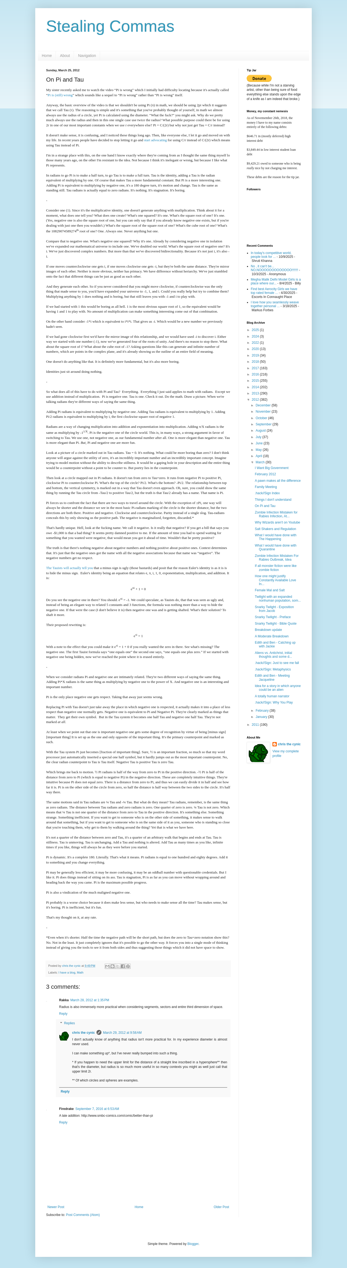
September (264, 424)
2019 (256, 355)
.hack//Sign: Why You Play (274, 702)
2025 (256, 330)
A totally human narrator (272, 696)
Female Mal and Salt (270, 590)
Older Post (221, 1207)
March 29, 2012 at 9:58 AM (122, 1033)
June (260, 443)
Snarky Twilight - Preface (273, 617)
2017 (256, 368)
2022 (256, 343)
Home (47, 55)
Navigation (87, 55)
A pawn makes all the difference (278, 481)
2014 (256, 387)
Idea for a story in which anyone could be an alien (278, 688)
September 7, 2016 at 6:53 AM (97, 1109)
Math (80, 972)
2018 (256, 362)
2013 (256, 393)
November (264, 411)
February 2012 (265, 474)
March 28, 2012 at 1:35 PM (89, 1000)
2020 (256, 349)
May (259, 450)
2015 (256, 381)
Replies (69, 1023)
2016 (256, 374)
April (259, 456)
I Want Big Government (271, 468)
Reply (63, 1014)
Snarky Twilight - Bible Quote (276, 623)
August (261, 430)
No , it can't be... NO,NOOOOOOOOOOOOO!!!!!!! (274, 268)
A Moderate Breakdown (272, 636)
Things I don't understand (273, 500)
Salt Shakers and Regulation (275, 529)
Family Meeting (266, 487)
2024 (256, 336)
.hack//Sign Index (267, 493)
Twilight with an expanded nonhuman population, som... (278, 598)
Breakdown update (268, 630)
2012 (256, 400)
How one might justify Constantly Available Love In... (275, 580)
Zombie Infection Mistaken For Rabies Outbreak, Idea (276, 557)
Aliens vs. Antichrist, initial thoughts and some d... (273, 655)
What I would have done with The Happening (275, 537)
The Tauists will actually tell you (69, 568)
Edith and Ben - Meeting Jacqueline (272, 677)
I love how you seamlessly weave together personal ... (275, 304)
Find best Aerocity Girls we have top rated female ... (274, 291)
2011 (256, 725)
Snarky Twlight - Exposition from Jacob (274, 609)
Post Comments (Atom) (83, 1215)
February (262, 710)
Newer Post (55, 1207)
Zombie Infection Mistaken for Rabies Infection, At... (276, 514)
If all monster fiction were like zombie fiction (276, 568)
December (264, 405)
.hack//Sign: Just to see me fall (277, 663)
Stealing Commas (110, 26)
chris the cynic (83, 1033)
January (262, 717)
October (262, 418)
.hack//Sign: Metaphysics (273, 669)
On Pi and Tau (265, 506)
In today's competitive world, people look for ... (271, 255)
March (261, 462)
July (259, 437)
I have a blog (67, 972)
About (65, 55)
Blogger (192, 1244)
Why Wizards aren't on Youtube (277, 522)
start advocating (155, 140)
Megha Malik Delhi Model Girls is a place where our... (276, 281)
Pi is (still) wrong (60, 95)
